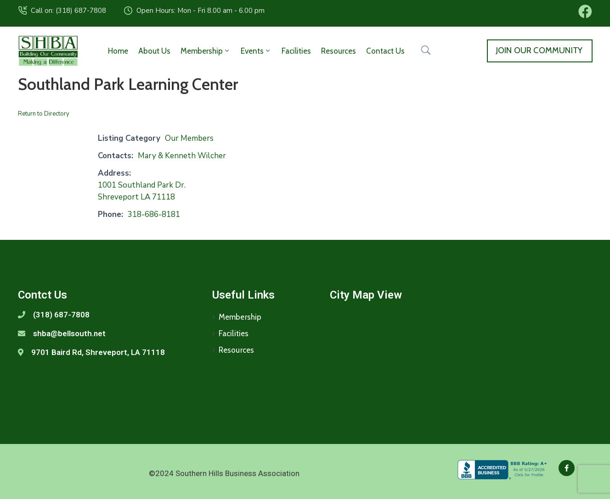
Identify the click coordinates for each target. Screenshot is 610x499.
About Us (154, 50)
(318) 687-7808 (61, 314)
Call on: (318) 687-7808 (68, 10)
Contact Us (385, 50)
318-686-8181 (154, 214)
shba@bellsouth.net (69, 333)
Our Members (189, 138)
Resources (338, 50)
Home (118, 50)
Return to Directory (43, 114)
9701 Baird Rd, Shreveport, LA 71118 (98, 352)
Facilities (296, 50)
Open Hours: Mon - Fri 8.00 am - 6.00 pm (200, 10)
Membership (206, 50)
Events (256, 50)
